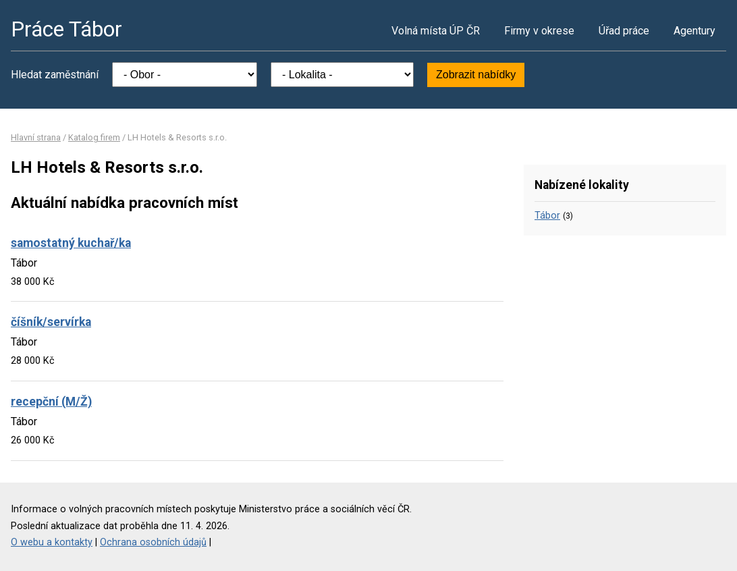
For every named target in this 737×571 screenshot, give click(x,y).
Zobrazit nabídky (476, 74)
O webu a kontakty (51, 542)
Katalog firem (94, 137)
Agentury (694, 30)
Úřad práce (624, 30)
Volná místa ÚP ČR (435, 30)
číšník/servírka (51, 322)
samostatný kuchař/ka (71, 243)
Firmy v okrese (539, 30)
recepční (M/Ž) (51, 401)
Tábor (547, 215)
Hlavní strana (36, 137)
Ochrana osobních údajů (153, 542)
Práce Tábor (66, 29)
